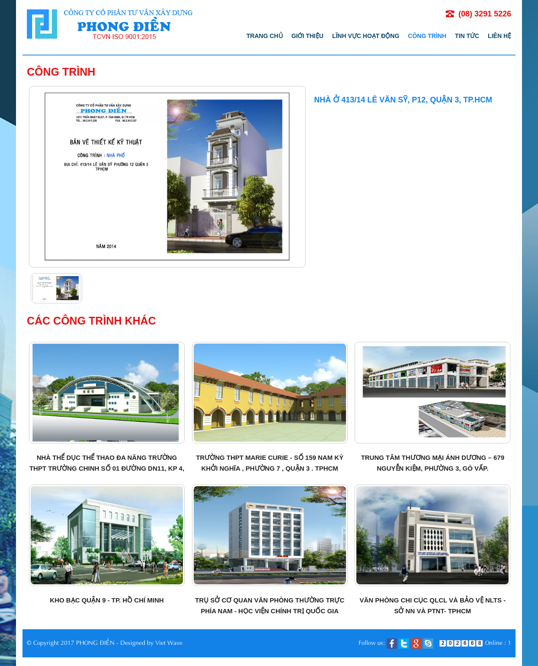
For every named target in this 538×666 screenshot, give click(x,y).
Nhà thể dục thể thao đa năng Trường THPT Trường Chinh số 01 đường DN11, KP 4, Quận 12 (106, 468)
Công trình (427, 35)
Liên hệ (499, 35)
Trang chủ (265, 35)
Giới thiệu (307, 35)
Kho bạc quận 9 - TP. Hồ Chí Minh (106, 600)
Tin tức (467, 35)
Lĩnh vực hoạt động (365, 35)
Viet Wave (169, 642)
